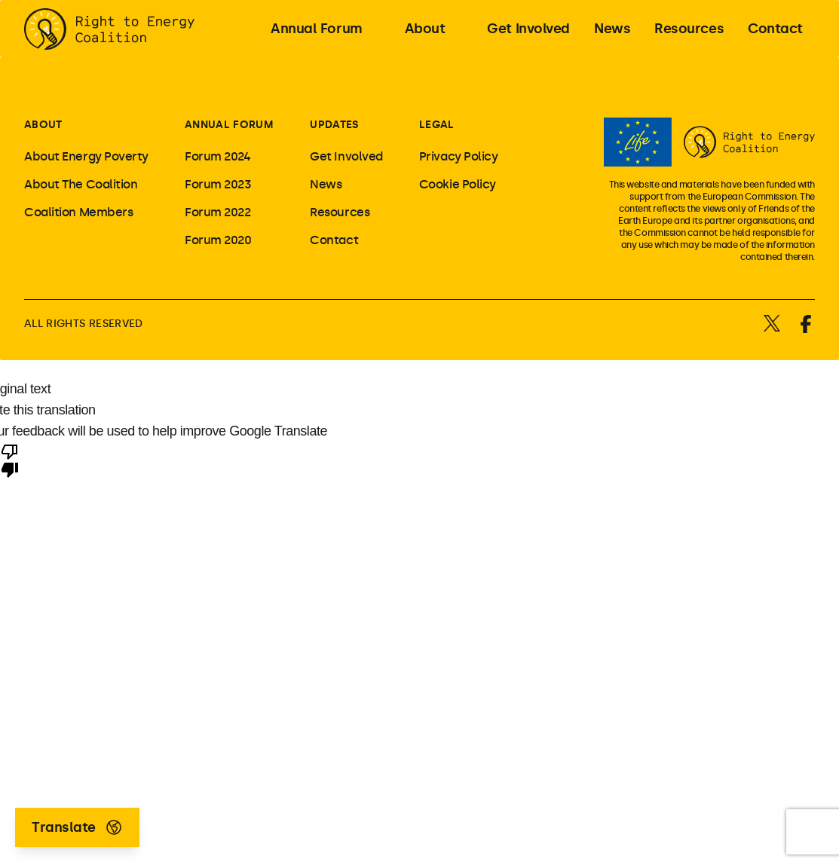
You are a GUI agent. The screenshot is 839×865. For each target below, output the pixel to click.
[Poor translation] (10, 460)
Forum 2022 (218, 212)
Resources (339, 212)
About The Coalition (80, 184)
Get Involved (346, 156)
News (325, 184)
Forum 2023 (218, 184)
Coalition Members (78, 212)
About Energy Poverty (86, 156)
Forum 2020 (218, 240)
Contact (334, 240)
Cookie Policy (457, 184)
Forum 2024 (218, 156)
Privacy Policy (458, 156)
